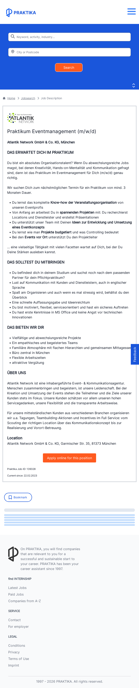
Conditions (16, 645)
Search (68, 67)
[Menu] (132, 11)
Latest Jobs (17, 588)
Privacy (14, 652)
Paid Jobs (16, 594)
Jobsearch (28, 98)
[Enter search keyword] (69, 37)
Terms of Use (18, 659)
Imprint (13, 665)
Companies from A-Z (24, 601)
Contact (14, 620)
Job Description (51, 98)
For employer (18, 626)
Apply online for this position (69, 458)
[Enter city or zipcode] (69, 52)
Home (8, 98)
